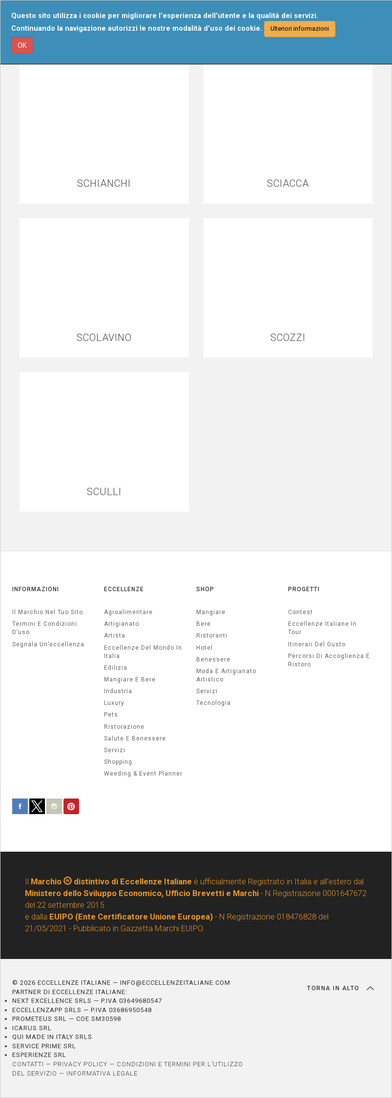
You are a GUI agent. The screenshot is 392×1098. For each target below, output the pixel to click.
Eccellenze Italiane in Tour (322, 628)
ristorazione (124, 726)
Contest (300, 612)
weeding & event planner (143, 773)
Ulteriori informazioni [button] (299, 28)
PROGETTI (304, 589)
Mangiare (211, 612)
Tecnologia (213, 702)
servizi (114, 750)
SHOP (205, 589)
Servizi (207, 691)
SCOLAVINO (104, 338)
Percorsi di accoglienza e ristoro (329, 660)
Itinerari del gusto (317, 644)
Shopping (118, 762)
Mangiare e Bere (130, 679)
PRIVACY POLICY (80, 1064)
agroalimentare (128, 612)
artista (114, 635)
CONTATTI (28, 1064)
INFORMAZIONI (35, 589)
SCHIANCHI (104, 184)
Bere (203, 623)
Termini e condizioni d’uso (44, 628)
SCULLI (104, 492)
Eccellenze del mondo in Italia (143, 651)
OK (22, 45)
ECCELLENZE (124, 589)
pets (111, 714)
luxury (114, 702)
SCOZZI (288, 338)
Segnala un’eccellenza (48, 644)
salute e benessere (135, 738)
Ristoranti (211, 635)
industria (118, 691)
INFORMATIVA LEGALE (102, 1073)
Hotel (204, 647)
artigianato (121, 623)
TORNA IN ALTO (340, 988)
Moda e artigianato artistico (226, 675)
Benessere (213, 659)
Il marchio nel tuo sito (47, 612)
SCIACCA (288, 184)
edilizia (115, 667)
